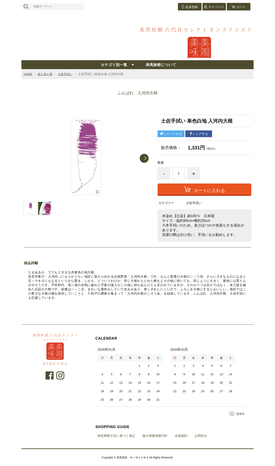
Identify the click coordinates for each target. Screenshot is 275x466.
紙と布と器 (46, 74)
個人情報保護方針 (154, 435)
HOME (28, 74)
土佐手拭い (67, 74)
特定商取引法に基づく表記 (116, 435)
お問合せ (201, 435)
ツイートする (171, 134)
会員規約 (181, 435)
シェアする (198, 134)
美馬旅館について (161, 65)
